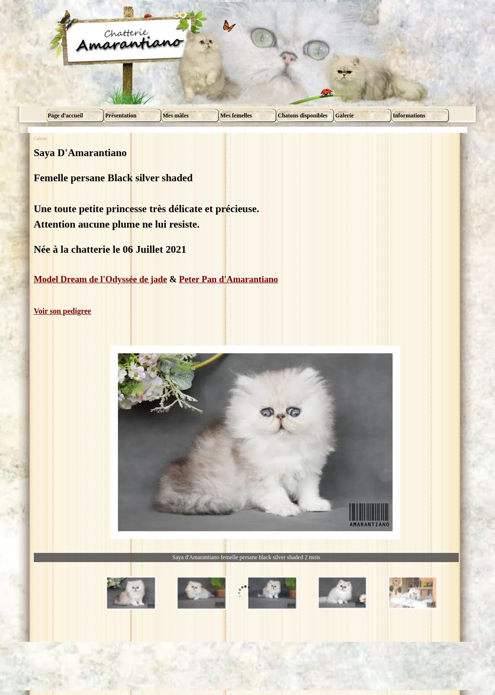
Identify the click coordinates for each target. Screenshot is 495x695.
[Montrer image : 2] (201, 593)
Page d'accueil (65, 115)
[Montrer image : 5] (413, 593)
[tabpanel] (246, 231)
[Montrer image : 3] (272, 593)
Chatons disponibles (303, 115)
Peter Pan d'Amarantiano (228, 279)
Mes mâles (176, 115)
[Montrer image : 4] (342, 593)
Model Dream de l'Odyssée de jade (100, 279)
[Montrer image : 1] (131, 593)
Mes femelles (236, 115)
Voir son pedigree (62, 311)
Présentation (121, 115)
